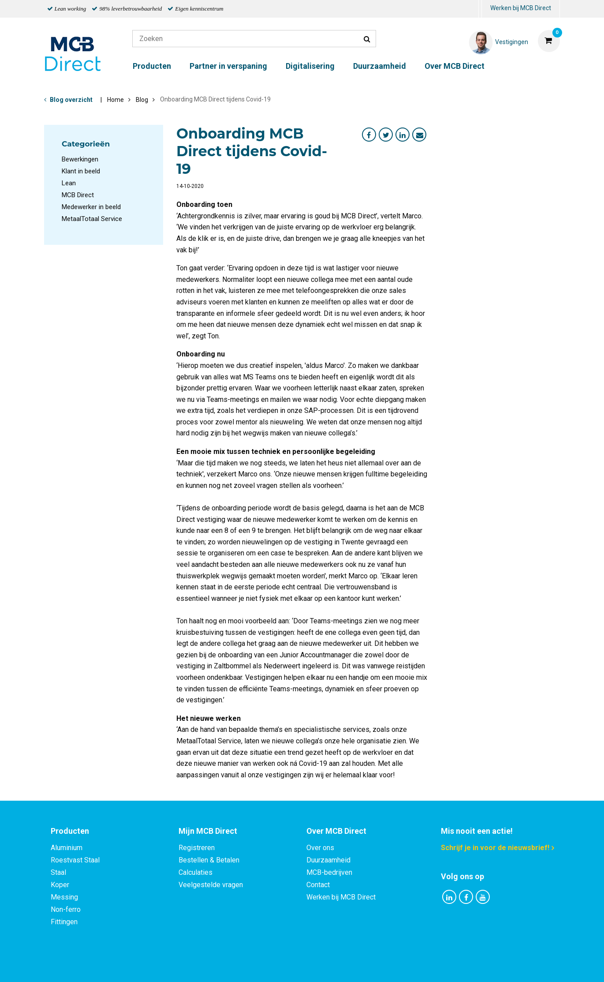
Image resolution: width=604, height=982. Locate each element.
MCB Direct (78, 195)
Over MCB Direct (455, 66)
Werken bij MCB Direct (520, 7)
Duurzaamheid (379, 66)
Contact (318, 885)
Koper (60, 885)
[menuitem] (480, 9)
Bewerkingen (80, 159)
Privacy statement (207, 965)
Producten (152, 66)
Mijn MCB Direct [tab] (208, 831)
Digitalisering (310, 66)
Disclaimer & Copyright (427, 965)
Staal (58, 872)
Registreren (197, 847)
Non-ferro (66, 909)
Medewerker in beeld (91, 207)
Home (115, 99)
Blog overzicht (71, 99)
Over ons (320, 847)
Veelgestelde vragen (211, 885)
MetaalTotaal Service (92, 219)
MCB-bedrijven (329, 872)
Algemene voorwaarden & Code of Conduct (313, 965)
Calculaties (196, 872)
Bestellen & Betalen (209, 860)
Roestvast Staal (75, 860)
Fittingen (64, 922)
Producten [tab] (70, 831)
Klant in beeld (81, 171)
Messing (64, 897)
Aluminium (66, 847)
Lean (69, 183)
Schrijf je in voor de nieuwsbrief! (495, 847)
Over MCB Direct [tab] (336, 831)
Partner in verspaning (228, 66)
